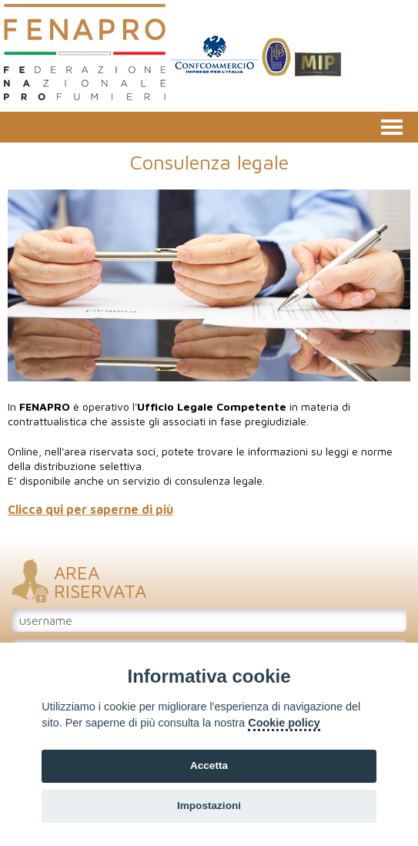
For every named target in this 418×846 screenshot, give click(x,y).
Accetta (209, 765)
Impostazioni (209, 805)
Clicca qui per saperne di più (90, 509)
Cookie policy (284, 723)
